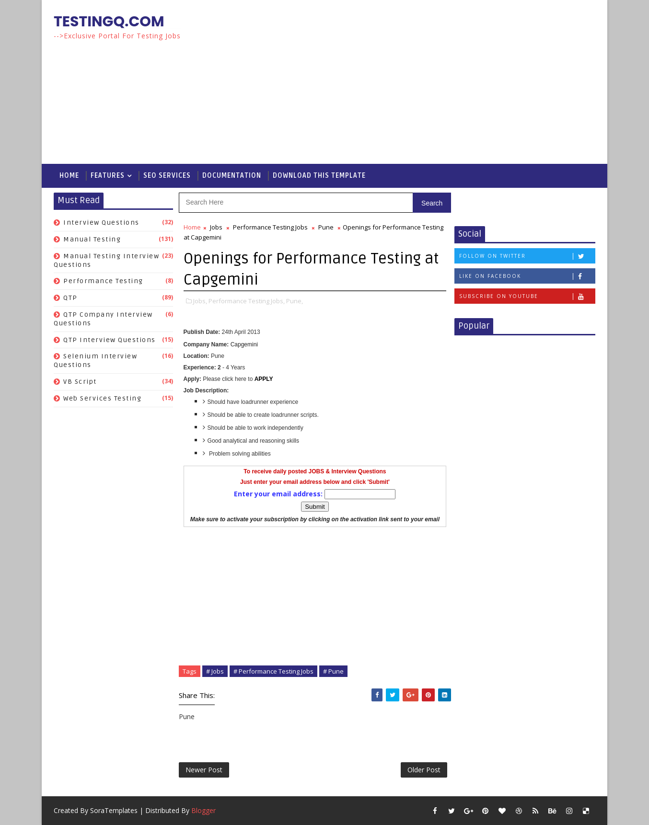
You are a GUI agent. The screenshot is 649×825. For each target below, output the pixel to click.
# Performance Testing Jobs (273, 671)
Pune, (294, 301)
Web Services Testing (102, 398)
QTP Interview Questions (109, 340)
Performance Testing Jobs (270, 227)
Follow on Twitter (527, 256)
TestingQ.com (109, 21)
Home (69, 176)
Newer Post (203, 769)
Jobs (216, 227)
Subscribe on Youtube (527, 296)
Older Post (423, 769)
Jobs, (200, 301)
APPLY (264, 379)
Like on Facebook (527, 276)
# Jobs (215, 671)
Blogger (203, 810)
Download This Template (319, 176)
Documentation (231, 176)
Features (108, 176)
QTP (70, 298)
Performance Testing (103, 281)
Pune (326, 227)
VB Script (80, 382)
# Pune (333, 671)
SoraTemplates (114, 810)
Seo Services (167, 176)
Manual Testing (92, 239)
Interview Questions (101, 222)
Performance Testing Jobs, (247, 301)
